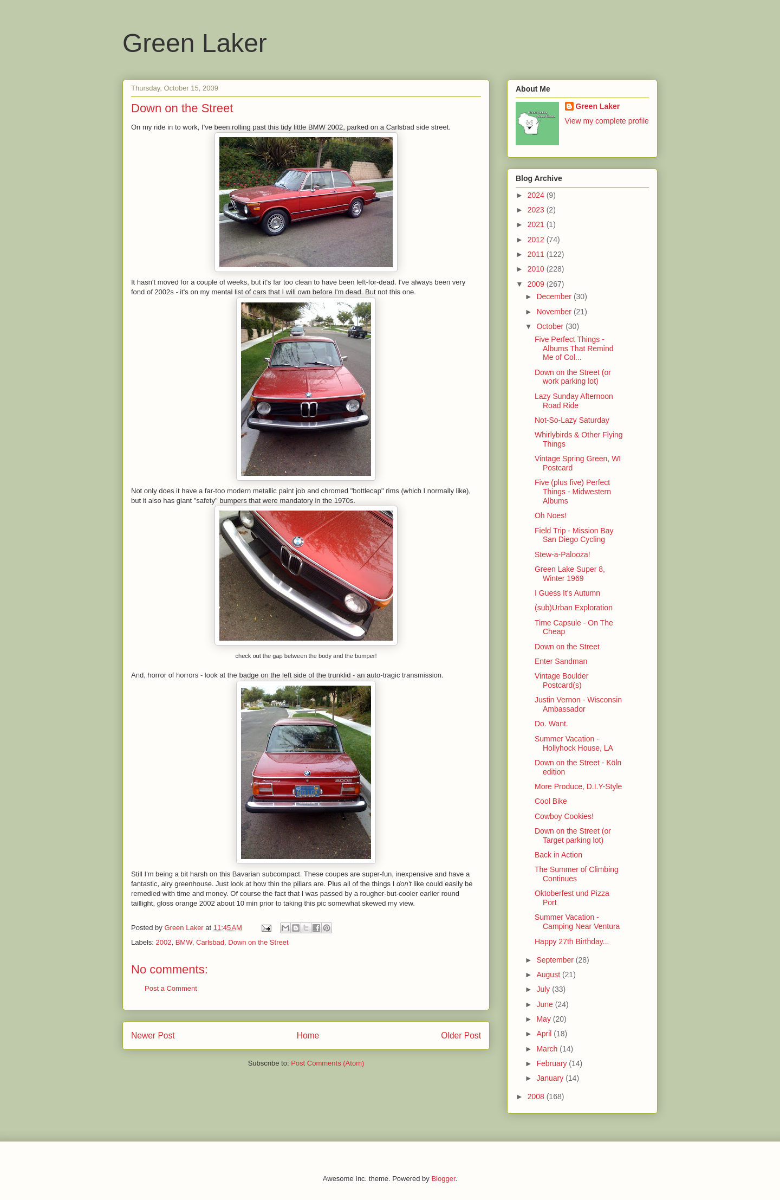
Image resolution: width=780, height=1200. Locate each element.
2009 (537, 284)
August (549, 974)
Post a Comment (171, 988)
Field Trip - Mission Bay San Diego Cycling (574, 535)
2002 (164, 942)
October (551, 326)
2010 (537, 268)
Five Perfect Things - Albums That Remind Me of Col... (574, 348)
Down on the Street (258, 942)
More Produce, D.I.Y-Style (578, 786)
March (548, 1048)
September (555, 960)
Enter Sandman (561, 661)
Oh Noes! (551, 515)
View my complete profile (607, 121)
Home (308, 1035)
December (554, 296)
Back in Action (558, 854)
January (551, 1078)
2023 (537, 209)
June (545, 1004)
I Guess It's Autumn (567, 593)
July (544, 989)
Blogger (443, 1179)
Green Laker (194, 43)
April (545, 1033)
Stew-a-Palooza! (562, 554)
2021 (537, 224)
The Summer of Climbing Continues (577, 874)
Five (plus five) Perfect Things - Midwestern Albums (573, 491)
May (544, 1019)
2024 (537, 195)
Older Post (461, 1035)
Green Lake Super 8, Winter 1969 (570, 574)
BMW (184, 942)
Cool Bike (551, 801)
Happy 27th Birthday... (572, 941)
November (554, 311)
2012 (537, 239)
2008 (537, 1096)
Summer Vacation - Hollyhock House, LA (574, 743)
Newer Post (153, 1035)
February (552, 1063)
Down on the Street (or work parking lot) (573, 377)
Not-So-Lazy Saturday (572, 420)
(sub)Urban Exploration (574, 607)
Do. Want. (551, 723)
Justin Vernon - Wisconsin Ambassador (578, 704)
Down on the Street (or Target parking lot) (573, 835)
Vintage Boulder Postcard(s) (561, 680)
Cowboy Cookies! (564, 816)
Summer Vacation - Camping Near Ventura (577, 922)
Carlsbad (210, 942)
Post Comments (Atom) (327, 1063)
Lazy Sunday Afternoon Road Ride (574, 401)
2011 (537, 254)
